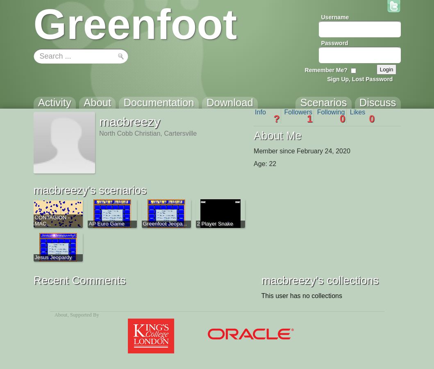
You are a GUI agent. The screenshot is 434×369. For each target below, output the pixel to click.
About (61, 315)
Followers (298, 116)
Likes (362, 116)
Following (331, 116)
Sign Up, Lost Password (360, 79)
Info (267, 116)
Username (335, 17)
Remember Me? (326, 70)
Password (334, 43)
